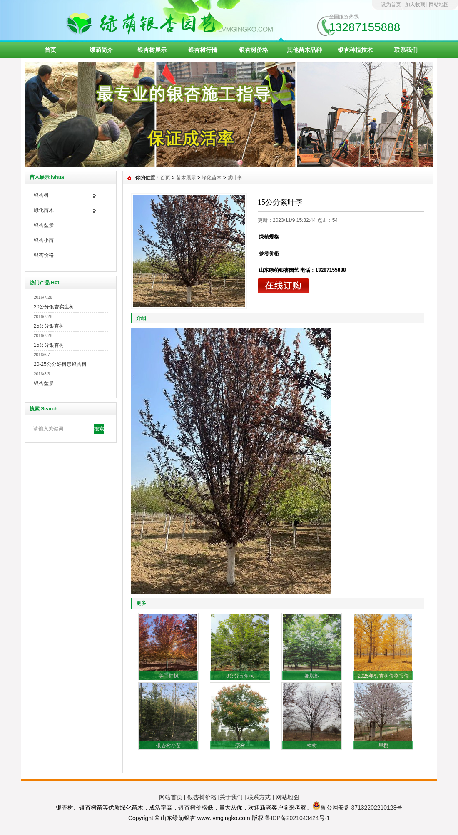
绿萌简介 (101, 50)
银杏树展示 (152, 50)
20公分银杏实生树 (54, 307)
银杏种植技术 (355, 50)
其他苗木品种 (304, 50)
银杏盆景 (44, 225)
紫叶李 (234, 178)
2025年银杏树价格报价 (383, 676)
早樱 (383, 745)
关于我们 (231, 797)
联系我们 (406, 50)
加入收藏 (415, 4)
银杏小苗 (44, 240)
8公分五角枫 (240, 676)
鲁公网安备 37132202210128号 (362, 807)
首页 (50, 50)
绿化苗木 (44, 210)
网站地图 (439, 4)
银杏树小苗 (168, 745)
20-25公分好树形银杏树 (60, 364)
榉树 (312, 745)
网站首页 (170, 797)
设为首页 (391, 4)
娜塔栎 (311, 676)
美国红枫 (169, 676)
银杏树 (41, 195)
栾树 (240, 745)
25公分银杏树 (49, 326)
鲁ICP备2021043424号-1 (297, 818)
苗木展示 (186, 178)
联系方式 (259, 797)
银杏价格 (44, 255)
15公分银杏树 (49, 345)
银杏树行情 (202, 50)
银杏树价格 (253, 50)
